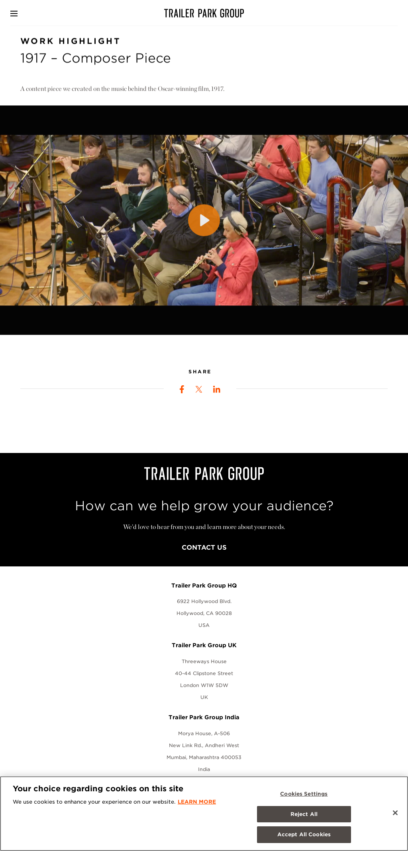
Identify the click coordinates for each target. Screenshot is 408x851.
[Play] (204, 225)
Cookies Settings (304, 794)
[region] (204, 813)
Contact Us (204, 547)
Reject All (304, 814)
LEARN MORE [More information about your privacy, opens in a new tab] (197, 802)
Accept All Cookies (304, 834)
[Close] (395, 813)
